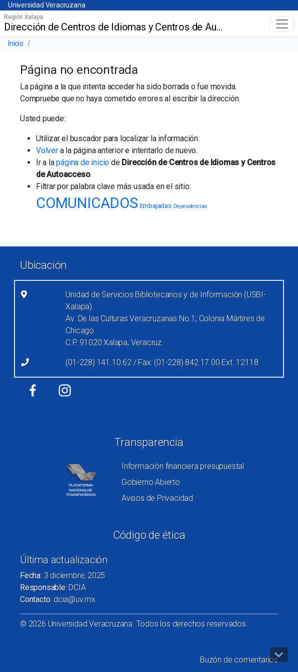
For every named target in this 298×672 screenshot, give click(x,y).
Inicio (16, 43)
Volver (47, 150)
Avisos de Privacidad (157, 498)
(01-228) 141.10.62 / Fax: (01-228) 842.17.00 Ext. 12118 (162, 362)
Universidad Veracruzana (46, 5)
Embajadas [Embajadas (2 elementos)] (156, 206)
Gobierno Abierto (151, 482)
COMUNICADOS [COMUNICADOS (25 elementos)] (87, 203)
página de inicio (82, 162)
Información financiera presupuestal (183, 466)
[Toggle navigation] (282, 24)
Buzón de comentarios (239, 660)
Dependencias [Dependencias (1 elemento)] (191, 206)
